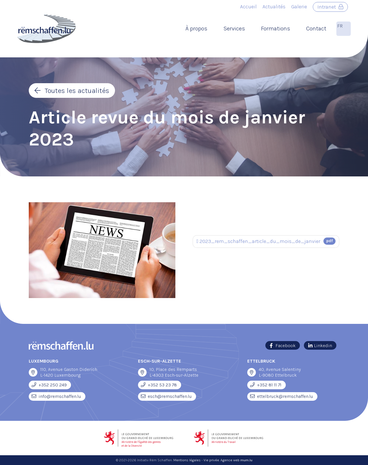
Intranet (326, 7)
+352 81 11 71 (269, 385)
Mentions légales (187, 460)
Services (234, 28)
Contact (316, 28)
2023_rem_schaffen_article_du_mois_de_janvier (266, 241)
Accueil (248, 6)
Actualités (273, 6)
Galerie (299, 6)
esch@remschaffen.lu (170, 396)
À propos (196, 28)
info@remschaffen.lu (60, 396)
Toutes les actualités (77, 91)
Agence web (230, 460)
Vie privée (211, 460)
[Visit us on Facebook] (282, 345)
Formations (275, 28)
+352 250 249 (53, 385)
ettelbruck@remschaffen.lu (285, 396)
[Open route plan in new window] (33, 372)
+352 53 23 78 (162, 385)
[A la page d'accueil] (46, 28)
